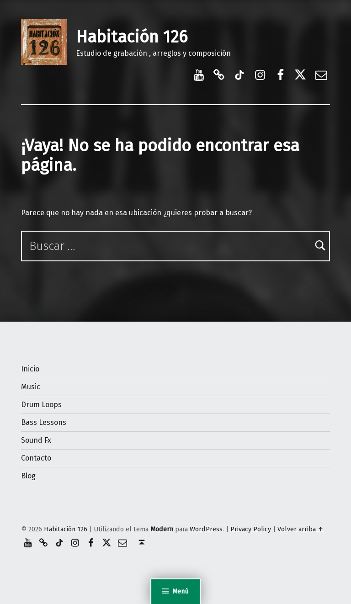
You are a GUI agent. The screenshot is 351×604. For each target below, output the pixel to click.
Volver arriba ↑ (300, 529)
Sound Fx (36, 440)
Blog (28, 476)
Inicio (30, 369)
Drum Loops (41, 404)
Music (30, 386)
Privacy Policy (250, 529)
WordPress (206, 529)
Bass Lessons (43, 422)
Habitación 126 (131, 37)
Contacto (36, 458)
